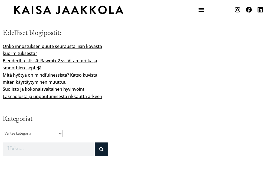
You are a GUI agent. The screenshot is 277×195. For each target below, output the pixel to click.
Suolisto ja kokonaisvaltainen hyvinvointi (44, 89)
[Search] (101, 149)
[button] (201, 9)
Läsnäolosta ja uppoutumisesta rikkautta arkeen (52, 96)
